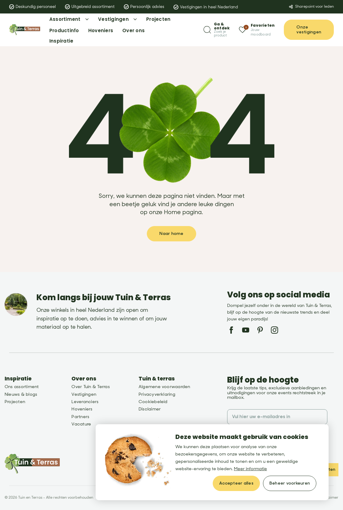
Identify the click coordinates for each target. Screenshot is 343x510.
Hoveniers (81, 409)
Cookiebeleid (153, 401)
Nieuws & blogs (21, 394)
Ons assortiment (22, 386)
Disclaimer (150, 409)
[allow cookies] (236, 483)
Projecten (15, 401)
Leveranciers (84, 401)
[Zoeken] (217, 30)
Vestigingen (83, 394)
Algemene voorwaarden (164, 386)
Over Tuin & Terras (90, 386)
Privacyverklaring (157, 394)
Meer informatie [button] (250, 468)
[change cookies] (289, 483)
